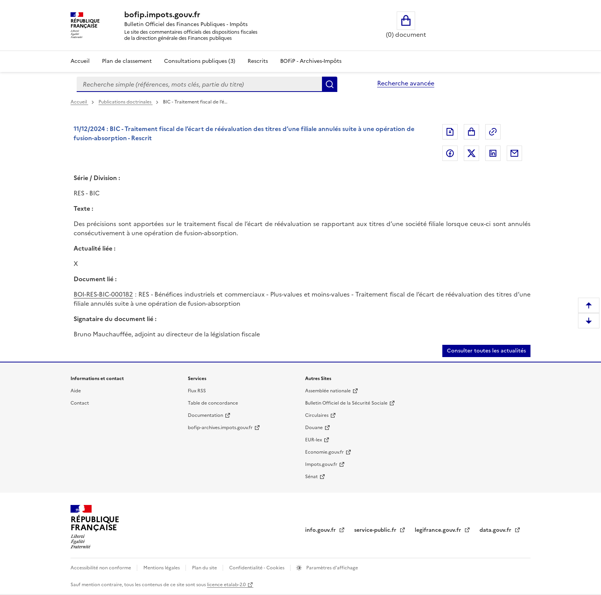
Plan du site (205, 567)
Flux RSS (197, 390)
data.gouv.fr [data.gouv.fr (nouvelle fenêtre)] (496, 530)
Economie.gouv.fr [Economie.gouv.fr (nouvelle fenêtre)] (324, 452)
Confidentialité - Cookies (257, 567)
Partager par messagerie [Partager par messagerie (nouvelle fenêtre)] (514, 153)
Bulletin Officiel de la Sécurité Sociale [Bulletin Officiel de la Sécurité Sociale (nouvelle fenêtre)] (346, 403)
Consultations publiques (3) (199, 61)
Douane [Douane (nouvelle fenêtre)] (314, 427)
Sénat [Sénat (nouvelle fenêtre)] (311, 476)
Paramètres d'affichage (331, 567)
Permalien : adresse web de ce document (493, 131)
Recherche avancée (405, 83)
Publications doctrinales (126, 101)
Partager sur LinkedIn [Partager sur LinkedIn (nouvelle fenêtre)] (493, 153)
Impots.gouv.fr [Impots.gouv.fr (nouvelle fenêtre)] (321, 464)
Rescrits (258, 61)
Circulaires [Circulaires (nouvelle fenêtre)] (316, 415)
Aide (76, 390)
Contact (80, 403)
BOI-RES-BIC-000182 (103, 294)
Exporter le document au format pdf (450, 131)
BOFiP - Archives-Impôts (311, 61)
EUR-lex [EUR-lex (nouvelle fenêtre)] (313, 439)
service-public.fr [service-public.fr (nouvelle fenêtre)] (376, 530)
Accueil (80, 61)
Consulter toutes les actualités (486, 351)
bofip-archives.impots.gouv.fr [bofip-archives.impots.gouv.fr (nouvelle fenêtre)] (220, 427)
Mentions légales (162, 567)
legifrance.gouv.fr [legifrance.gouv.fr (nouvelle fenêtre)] (439, 530)
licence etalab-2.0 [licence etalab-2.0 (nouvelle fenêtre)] (226, 584)
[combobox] (199, 84)
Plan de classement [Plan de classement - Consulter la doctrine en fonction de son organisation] (127, 61)
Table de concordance (213, 403)
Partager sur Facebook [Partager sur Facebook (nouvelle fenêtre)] (450, 153)
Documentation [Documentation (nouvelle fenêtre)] (205, 415)
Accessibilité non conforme (101, 567)
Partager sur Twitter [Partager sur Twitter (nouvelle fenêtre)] (471, 153)
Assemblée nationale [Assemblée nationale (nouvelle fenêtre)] (328, 390)
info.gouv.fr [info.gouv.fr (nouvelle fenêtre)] (321, 530)
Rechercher (329, 84)
